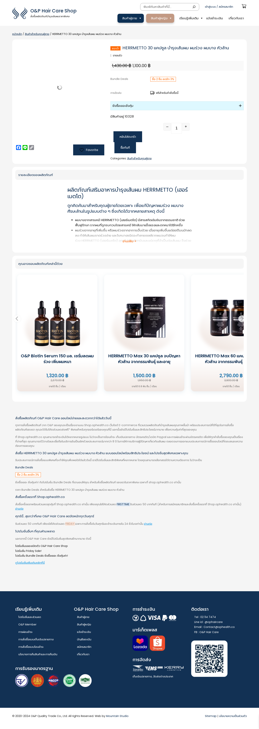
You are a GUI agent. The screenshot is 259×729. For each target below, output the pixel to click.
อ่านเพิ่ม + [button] (129, 241)
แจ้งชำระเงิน (214, 18)
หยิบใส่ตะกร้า (128, 137)
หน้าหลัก (17, 34)
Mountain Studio (117, 716)
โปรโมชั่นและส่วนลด (29, 617)
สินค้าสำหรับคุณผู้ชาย (37, 34)
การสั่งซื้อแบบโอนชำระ (31, 647)
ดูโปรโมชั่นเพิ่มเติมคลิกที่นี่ (30, 563)
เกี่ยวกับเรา (236, 18)
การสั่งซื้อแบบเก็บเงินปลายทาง (36, 639)
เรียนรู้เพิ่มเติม (189, 18)
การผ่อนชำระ (25, 632)
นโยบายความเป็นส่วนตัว (233, 716)
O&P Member (27, 624)
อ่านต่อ (19, 509)
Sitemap (211, 716)
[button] (177, 105)
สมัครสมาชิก (84, 647)
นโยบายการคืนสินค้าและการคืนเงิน (37, 654)
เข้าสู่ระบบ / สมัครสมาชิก (219, 7)
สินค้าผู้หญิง (159, 18)
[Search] (194, 7)
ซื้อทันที (125, 147)
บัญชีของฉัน (84, 639)
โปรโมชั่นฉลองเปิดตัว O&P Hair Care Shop (41, 546)
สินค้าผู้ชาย (129, 18)
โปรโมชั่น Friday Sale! (28, 551)
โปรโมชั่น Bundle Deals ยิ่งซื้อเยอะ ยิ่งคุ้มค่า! (41, 556)
